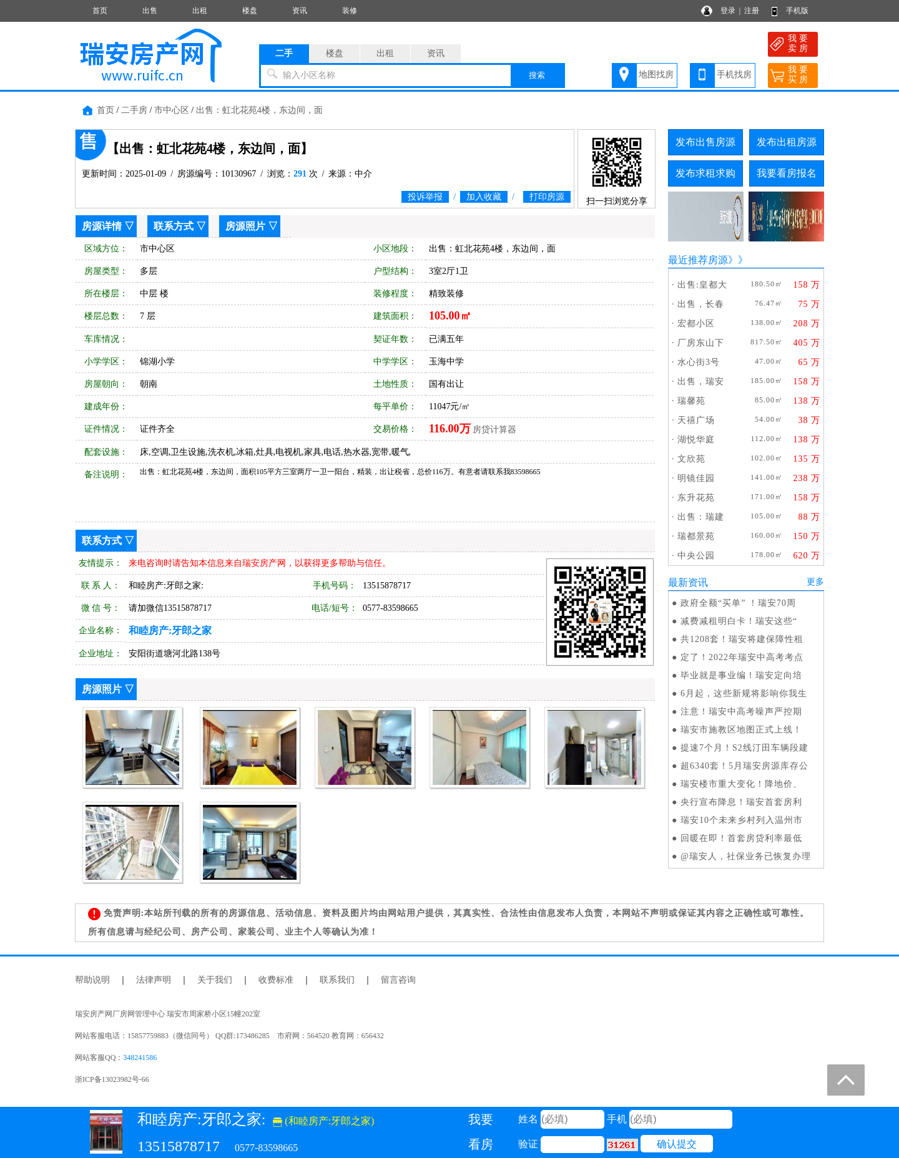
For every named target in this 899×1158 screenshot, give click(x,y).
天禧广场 (696, 420)
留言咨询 (398, 980)
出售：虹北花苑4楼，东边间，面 (259, 110)
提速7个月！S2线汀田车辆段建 (744, 747)
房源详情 (102, 226)
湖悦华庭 (696, 439)
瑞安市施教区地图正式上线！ (741, 729)
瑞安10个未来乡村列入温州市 (741, 820)
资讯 (299, 10)
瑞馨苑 (691, 401)
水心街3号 (698, 362)
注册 (751, 10)
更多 (815, 581)
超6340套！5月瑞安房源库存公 (744, 766)
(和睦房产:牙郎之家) (323, 1121)
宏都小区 (696, 323)
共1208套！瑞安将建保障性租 (741, 639)
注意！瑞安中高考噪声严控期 (741, 711)
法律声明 (153, 980)
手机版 (797, 10)
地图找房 (656, 74)
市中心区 (171, 110)
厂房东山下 (700, 343)
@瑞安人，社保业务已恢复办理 (745, 856)
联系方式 (174, 226)
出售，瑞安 (700, 381)
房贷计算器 (494, 429)
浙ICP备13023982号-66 (112, 1079)
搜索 (537, 75)
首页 (99, 10)
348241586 (140, 1057)
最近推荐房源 (698, 260)
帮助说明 (92, 980)
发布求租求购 (705, 173)
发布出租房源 (787, 142)
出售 (149, 10)
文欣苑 (691, 459)
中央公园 (696, 555)
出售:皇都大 (702, 285)
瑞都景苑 (696, 536)
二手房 (134, 110)
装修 (349, 10)
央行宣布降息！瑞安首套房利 (741, 802)
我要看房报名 (787, 173)
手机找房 (734, 74)
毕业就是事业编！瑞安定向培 (741, 675)
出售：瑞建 (700, 517)
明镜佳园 (696, 478)
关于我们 (214, 980)
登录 (727, 10)
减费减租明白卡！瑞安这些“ (738, 621)
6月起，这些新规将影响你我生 (743, 693)
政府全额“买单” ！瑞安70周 (738, 603)
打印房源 (546, 197)
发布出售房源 (705, 142)
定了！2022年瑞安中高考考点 (741, 657)
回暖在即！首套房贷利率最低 (741, 838)
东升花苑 (696, 497)
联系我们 (337, 980)
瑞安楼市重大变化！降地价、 (741, 784)
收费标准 (275, 980)
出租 (199, 10)
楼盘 (249, 10)
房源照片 (245, 226)
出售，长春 (700, 304)
